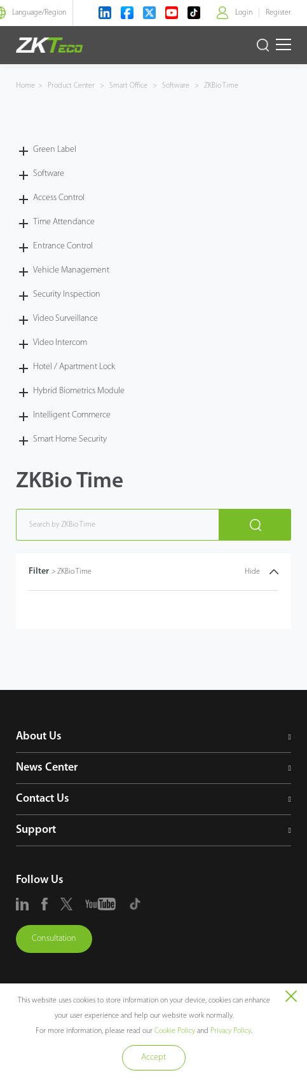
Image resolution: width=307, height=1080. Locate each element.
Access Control (59, 198)
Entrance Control (63, 246)
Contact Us (42, 799)
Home (25, 86)
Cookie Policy (174, 1031)
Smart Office (128, 86)
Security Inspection (66, 294)
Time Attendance (64, 222)
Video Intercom (60, 343)
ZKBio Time (220, 86)
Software (175, 86)
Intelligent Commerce (72, 415)
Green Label (54, 149)
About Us (39, 737)
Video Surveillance (65, 318)
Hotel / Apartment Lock (74, 367)
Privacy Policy (230, 1031)
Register (278, 13)
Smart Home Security (70, 439)
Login (243, 13)
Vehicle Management (71, 270)
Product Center (72, 86)
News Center (47, 768)
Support (36, 830)
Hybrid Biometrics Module (79, 391)
